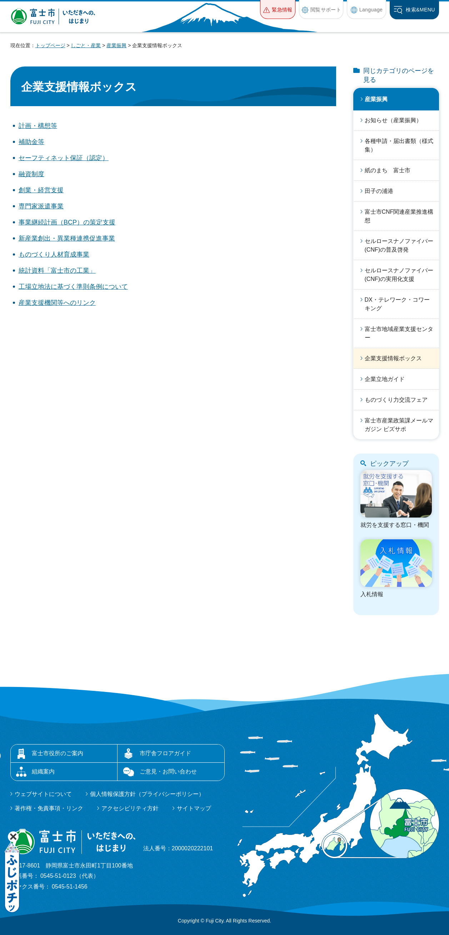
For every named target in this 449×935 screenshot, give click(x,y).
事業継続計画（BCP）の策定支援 (67, 222)
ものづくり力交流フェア (396, 400)
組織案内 (43, 771)
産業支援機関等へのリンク (57, 302)
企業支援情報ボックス (393, 358)
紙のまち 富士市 (387, 170)
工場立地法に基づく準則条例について (73, 286)
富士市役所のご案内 (57, 753)
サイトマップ (194, 808)
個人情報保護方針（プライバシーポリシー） (147, 794)
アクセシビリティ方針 (130, 808)
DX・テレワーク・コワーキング (397, 304)
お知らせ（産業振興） (393, 120)
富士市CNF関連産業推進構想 (399, 216)
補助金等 (31, 141)
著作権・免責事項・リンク (49, 808)
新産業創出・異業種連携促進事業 (67, 238)
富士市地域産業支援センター (399, 333)
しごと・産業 (86, 45)
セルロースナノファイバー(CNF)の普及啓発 (399, 245)
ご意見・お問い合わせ (168, 771)
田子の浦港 (379, 191)
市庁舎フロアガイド (165, 753)
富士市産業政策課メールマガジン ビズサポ (399, 424)
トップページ (50, 45)
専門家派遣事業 (41, 206)
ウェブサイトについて (43, 794)
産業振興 (116, 45)
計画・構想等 (38, 125)
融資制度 (31, 174)
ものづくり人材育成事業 (54, 254)
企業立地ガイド (385, 379)
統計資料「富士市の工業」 (57, 270)
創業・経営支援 (41, 190)
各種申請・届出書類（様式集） (399, 145)
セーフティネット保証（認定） (64, 158)
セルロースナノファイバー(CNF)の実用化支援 (399, 274)
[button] (277, 9)
